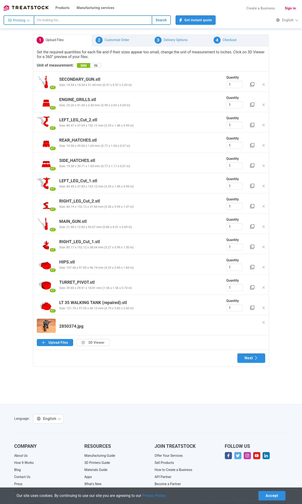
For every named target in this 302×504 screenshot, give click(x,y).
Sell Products (164, 463)
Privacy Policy (154, 495)
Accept (272, 495)
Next (251, 358)
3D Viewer (93, 342)
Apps (88, 477)
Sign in (290, 8)
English (287, 20)
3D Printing (19, 20)
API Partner (163, 477)
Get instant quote (195, 20)
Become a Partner (168, 484)
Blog (17, 470)
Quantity (232, 77)
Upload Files (50, 40)
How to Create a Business (173, 470)
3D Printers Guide (97, 463)
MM (84, 66)
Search (161, 20)
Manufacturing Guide (99, 455)
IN (95, 66)
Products (62, 8)
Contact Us (22, 477)
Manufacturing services (95, 8)
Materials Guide (96, 470)
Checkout (225, 40)
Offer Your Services (169, 455)
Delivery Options (171, 40)
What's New (93, 484)
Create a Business (261, 8)
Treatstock (26, 8)
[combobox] (93, 20)
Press (18, 484)
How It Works (24, 463)
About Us (21, 455)
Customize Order (112, 40)
